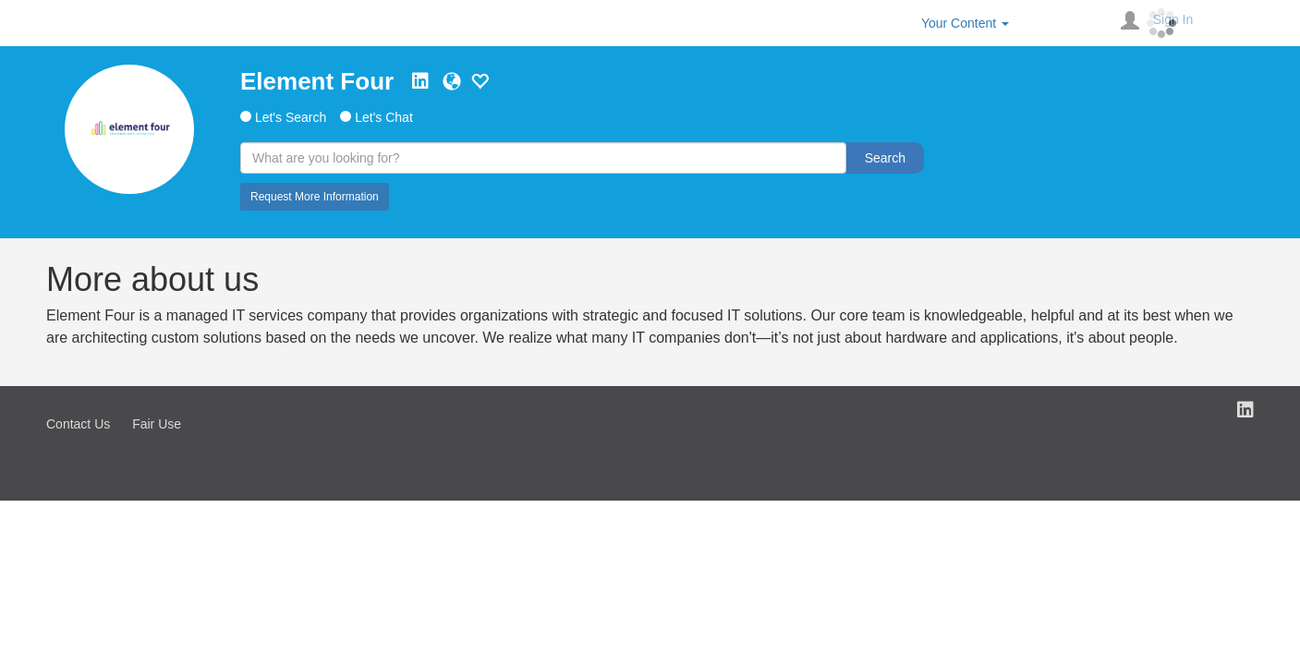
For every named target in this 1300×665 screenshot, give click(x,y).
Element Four (317, 81)
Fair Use (156, 424)
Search (885, 158)
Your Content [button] (965, 23)
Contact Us (78, 424)
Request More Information (314, 196)
